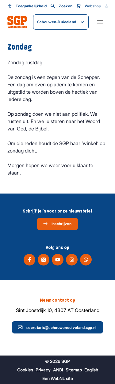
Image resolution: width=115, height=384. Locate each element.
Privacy (43, 369)
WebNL (58, 378)
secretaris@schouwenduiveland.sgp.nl (57, 327)
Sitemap (74, 369)
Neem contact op (57, 300)
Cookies (25, 369)
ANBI (58, 369)
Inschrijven (57, 223)
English (91, 369)
